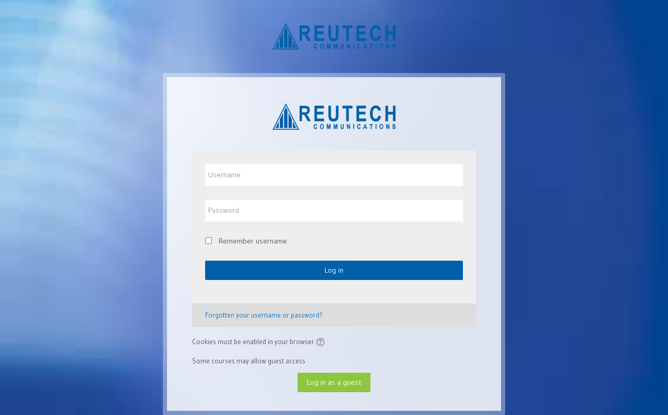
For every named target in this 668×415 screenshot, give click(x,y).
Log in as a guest (334, 382)
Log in (334, 270)
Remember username (253, 241)
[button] (322, 342)
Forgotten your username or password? (264, 315)
